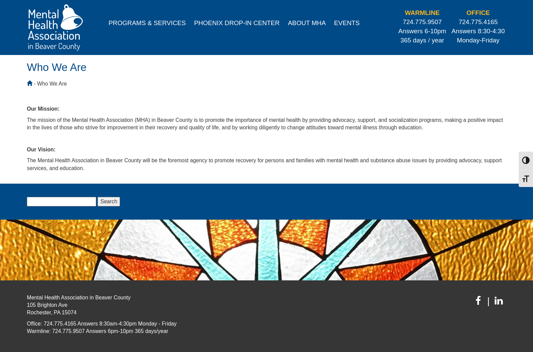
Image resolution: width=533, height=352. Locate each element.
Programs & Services (147, 22)
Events (347, 22)
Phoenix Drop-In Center (237, 22)
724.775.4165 (478, 21)
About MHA (307, 22)
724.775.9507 (422, 21)
